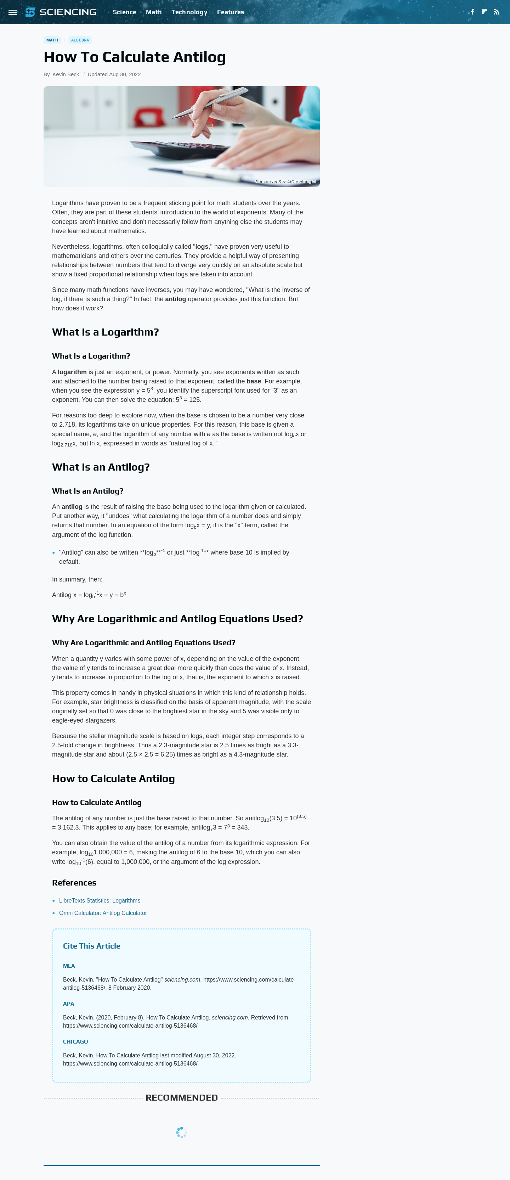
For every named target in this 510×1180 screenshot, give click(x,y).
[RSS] (497, 12)
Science (124, 12)
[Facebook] (472, 12)
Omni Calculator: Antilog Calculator (103, 913)
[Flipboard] (484, 12)
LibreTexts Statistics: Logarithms (99, 901)
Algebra (80, 40)
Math (154, 12)
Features (230, 12)
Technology (189, 12)
